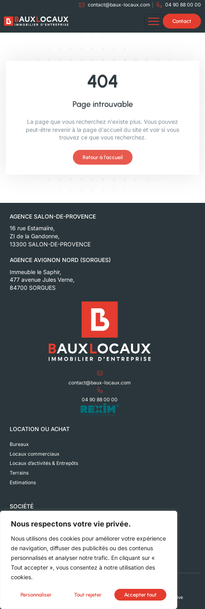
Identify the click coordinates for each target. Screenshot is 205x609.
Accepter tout (140, 595)
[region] (88, 560)
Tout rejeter (87, 595)
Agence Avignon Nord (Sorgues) (60, 259)
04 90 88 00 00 (100, 399)
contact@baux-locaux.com (99, 383)
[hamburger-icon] (154, 21)
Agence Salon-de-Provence (53, 216)
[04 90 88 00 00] (100, 390)
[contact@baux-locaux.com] (100, 373)
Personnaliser (36, 595)
